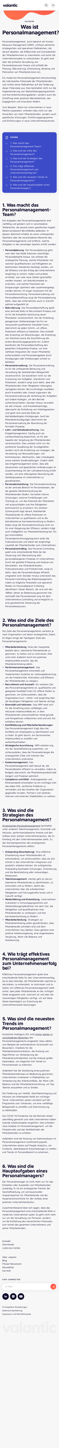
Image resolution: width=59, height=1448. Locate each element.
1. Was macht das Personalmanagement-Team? (25, 145)
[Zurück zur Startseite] (10, 5)
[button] (53, 5)
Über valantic (9, 1257)
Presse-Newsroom (11, 1263)
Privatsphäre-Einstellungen (14, 1307)
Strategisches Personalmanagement (21, 825)
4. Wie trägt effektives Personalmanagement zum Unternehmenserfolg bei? (24, 169)
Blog (4, 1260)
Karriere (6, 1270)
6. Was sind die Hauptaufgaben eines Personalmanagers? (30, 186)
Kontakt (6, 1241)
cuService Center (11, 1248)
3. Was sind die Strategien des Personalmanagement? (26, 160)
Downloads (8, 1244)
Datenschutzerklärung (12, 1310)
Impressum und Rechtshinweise (16, 1314)
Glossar (29, 21)
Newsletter (8, 1267)
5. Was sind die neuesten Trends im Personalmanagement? (29, 179)
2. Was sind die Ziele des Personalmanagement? (23, 152)
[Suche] (46, 5)
